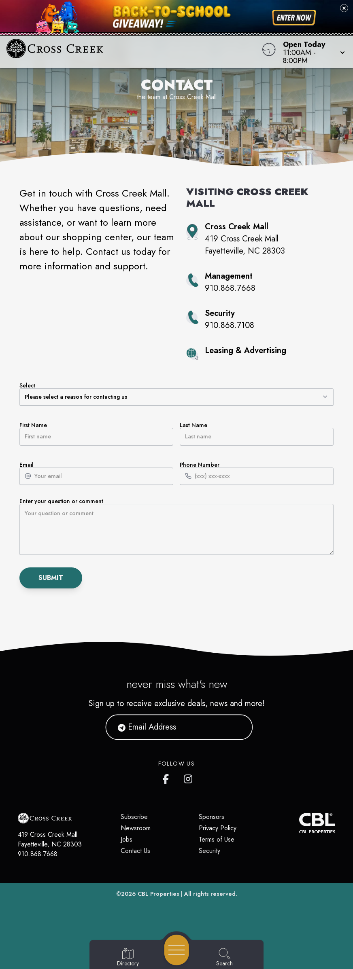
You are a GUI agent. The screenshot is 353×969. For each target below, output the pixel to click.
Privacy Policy (217, 828)
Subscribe (134, 816)
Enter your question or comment (176, 526)
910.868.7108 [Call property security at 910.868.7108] (229, 325)
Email (96, 473)
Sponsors (211, 816)
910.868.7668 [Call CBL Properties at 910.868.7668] (37, 854)
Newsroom (136, 828)
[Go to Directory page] (128, 957)
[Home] (134, 52)
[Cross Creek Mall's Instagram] (188, 777)
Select (176, 394)
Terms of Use (216, 839)
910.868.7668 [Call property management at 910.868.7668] (230, 288)
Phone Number (257, 473)
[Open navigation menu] (176, 950)
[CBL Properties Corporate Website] (299, 823)
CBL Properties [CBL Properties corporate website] (158, 894)
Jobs (126, 839)
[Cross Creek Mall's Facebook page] (167, 777)
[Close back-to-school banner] (344, 8)
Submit (50, 577)
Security (209, 850)
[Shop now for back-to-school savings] (294, 18)
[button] (311, 52)
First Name (96, 434)
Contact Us (135, 850)
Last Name (257, 434)
